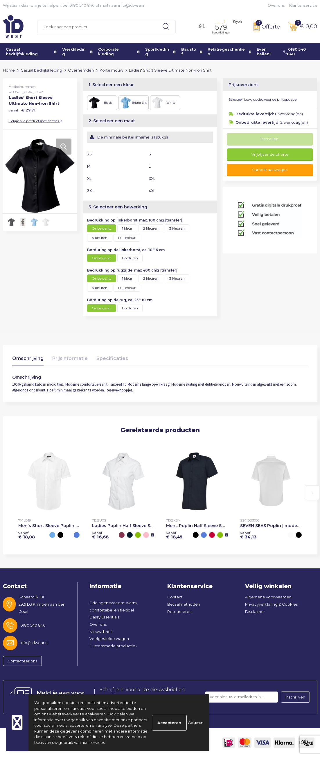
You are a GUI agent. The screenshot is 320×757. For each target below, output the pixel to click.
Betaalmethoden (183, 604)
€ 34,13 (248, 535)
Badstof (188, 51)
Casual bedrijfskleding (22, 51)
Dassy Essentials (104, 617)
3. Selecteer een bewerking (118, 207)
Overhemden (81, 70)
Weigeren (195, 722)
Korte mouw (111, 70)
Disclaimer (255, 611)
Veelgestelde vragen (109, 638)
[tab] (28, 360)
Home (9, 70)
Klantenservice (303, 5)
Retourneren (179, 611)
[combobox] (97, 26)
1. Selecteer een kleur (111, 84)
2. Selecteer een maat (112, 120)
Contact (175, 597)
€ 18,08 (26, 535)
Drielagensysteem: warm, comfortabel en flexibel (113, 606)
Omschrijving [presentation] (28, 358)
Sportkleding (157, 51)
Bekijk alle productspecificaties (35, 121)
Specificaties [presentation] (112, 358)
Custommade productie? (113, 645)
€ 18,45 (174, 535)
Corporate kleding (108, 51)
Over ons (276, 5)
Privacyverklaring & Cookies (271, 604)
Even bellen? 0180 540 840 (281, 51)
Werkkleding (74, 51)
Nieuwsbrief (100, 631)
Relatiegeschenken (226, 51)
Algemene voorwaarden (268, 597)
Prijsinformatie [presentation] (70, 358)
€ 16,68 (100, 535)
